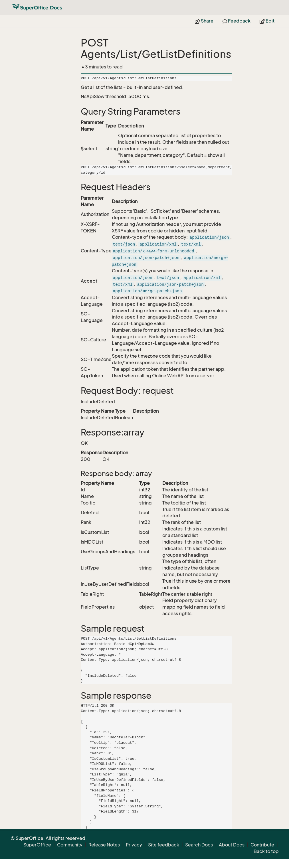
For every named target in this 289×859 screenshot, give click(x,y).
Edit (267, 21)
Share (204, 21)
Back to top (266, 851)
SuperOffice (37, 845)
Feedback (236, 21)
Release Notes (104, 845)
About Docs (231, 845)
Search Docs (199, 845)
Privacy (134, 845)
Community (69, 845)
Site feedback (163, 845)
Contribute (262, 845)
